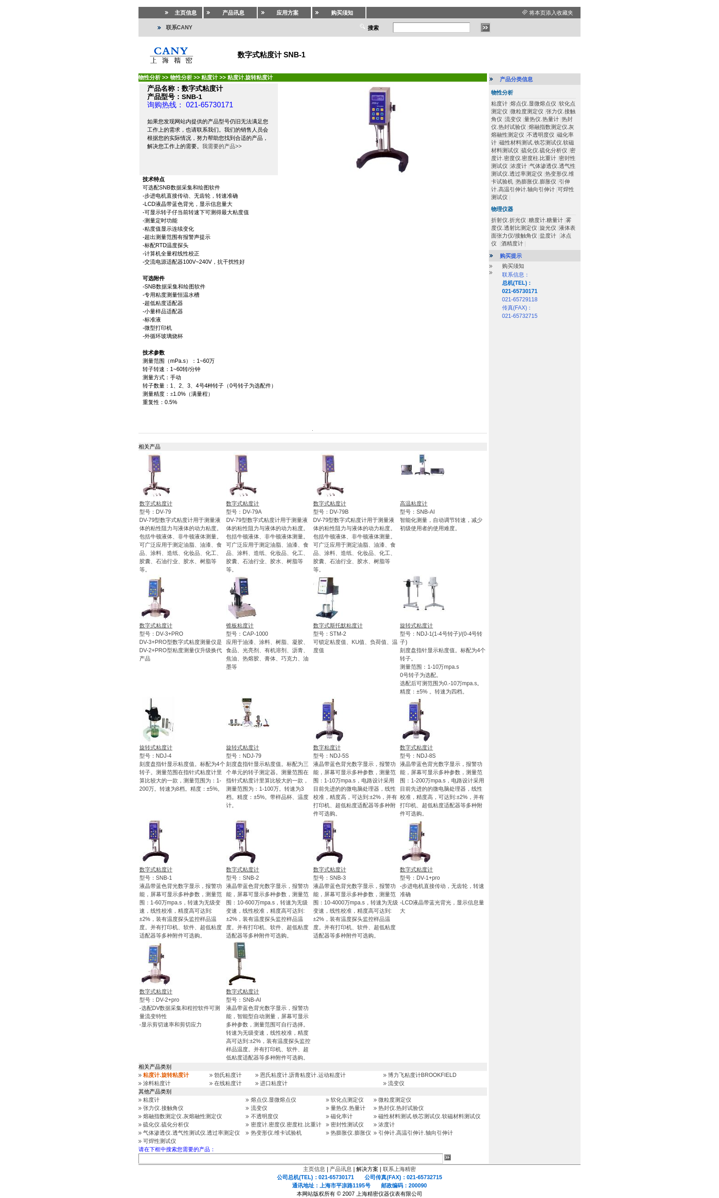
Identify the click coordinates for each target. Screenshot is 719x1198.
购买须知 (513, 266)
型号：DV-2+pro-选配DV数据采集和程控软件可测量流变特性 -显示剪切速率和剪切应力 (180, 1008)
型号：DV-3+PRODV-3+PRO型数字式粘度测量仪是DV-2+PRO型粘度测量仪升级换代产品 (180, 642)
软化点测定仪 (347, 1100)
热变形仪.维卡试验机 (276, 1133)
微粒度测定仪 (394, 1100)
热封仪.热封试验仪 (401, 1108)
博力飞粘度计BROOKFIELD (422, 1075)
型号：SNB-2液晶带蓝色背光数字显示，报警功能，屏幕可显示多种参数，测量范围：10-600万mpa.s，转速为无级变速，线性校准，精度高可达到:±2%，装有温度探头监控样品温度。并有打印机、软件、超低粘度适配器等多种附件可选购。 (267, 902)
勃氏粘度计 (228, 1075)
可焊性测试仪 (159, 1141)
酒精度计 (512, 243)
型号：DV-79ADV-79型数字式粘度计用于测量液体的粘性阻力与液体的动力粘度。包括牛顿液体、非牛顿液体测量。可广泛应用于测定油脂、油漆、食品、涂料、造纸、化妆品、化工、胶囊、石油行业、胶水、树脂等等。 (267, 536)
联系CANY (179, 27)
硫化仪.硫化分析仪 (165, 1124)
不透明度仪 (264, 1116)
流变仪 (396, 1083)
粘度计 (151, 1100)
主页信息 (314, 1169)
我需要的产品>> (222, 146)
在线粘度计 (228, 1083)
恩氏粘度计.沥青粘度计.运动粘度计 (303, 1075)
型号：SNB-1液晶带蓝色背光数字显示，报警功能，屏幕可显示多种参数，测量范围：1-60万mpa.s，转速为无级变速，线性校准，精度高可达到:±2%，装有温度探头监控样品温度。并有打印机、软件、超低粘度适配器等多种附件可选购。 (180, 902)
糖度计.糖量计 (546, 220)
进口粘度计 (274, 1083)
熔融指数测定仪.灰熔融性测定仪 (182, 1116)
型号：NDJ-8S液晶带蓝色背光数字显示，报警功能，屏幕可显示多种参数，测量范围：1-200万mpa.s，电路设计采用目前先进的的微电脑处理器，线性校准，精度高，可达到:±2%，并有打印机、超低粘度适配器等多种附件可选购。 (442, 780)
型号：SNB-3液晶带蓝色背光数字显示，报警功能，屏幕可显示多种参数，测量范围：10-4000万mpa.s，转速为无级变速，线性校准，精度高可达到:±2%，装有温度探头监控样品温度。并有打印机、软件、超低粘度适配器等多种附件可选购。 (355, 902)
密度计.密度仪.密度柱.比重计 (286, 1124)
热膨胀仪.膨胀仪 (351, 1133)
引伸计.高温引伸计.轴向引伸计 (415, 1133)
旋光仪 (548, 228)
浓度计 (386, 1124)
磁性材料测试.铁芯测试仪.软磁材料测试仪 (429, 1116)
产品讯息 (341, 1169)
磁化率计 (342, 1116)
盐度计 (549, 236)
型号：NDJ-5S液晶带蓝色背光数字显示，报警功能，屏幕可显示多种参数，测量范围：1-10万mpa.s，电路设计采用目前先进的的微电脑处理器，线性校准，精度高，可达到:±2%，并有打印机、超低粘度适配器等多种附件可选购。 (355, 780)
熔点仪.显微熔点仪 (273, 1100)
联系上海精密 (399, 1169)
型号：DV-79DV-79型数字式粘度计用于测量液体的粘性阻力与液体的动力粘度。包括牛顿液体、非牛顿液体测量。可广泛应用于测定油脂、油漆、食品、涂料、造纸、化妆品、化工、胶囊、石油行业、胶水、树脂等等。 (180, 536)
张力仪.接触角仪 (163, 1108)
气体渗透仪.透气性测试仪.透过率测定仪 (191, 1133)
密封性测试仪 (347, 1124)
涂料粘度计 (157, 1083)
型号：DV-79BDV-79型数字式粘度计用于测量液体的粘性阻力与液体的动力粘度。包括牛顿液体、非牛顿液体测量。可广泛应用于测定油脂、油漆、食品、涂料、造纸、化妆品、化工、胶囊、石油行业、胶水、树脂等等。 (354, 536)
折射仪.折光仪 (508, 220)
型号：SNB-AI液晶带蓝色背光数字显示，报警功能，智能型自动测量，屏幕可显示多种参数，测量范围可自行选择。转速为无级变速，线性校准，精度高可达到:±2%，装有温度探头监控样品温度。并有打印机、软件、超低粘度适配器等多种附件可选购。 (268, 1024)
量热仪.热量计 (348, 1108)
